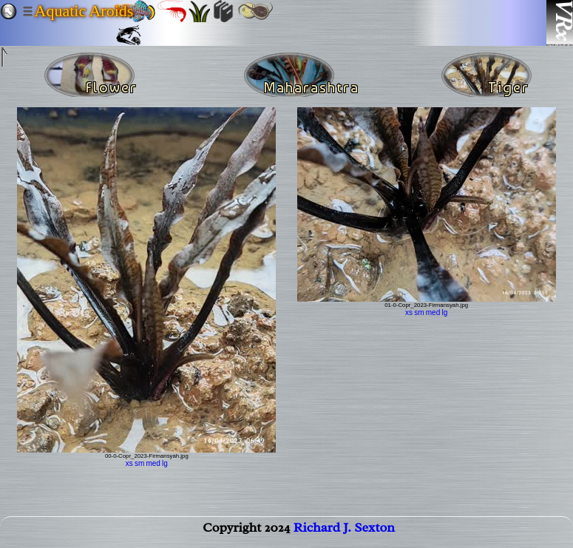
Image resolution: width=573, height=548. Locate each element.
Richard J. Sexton (344, 530)
